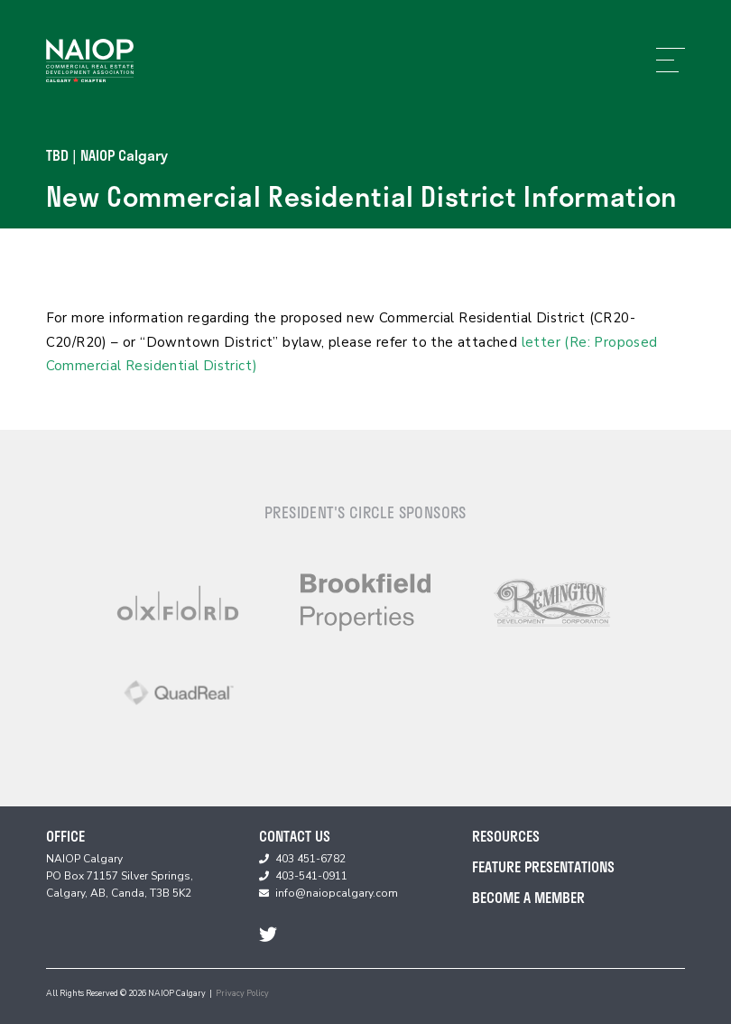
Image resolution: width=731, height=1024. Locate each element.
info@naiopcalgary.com (336, 893)
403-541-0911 (311, 876)
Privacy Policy (242, 993)
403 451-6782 (310, 859)
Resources (506, 835)
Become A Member (528, 897)
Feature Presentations (543, 866)
